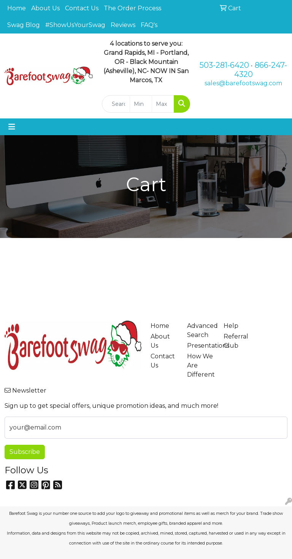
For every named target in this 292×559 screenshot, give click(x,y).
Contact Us (81, 8)
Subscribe (25, 451)
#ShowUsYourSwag (75, 25)
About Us (45, 8)
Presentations (200, 345)
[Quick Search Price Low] (141, 104)
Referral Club (236, 341)
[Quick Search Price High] (163, 104)
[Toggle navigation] (12, 126)
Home (16, 8)
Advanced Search (200, 330)
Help (231, 325)
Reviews (123, 25)
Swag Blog (23, 25)
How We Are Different (200, 365)
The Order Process (132, 8)
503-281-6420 (224, 65)
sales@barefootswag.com (243, 83)
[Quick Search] (116, 104)
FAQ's (149, 25)
